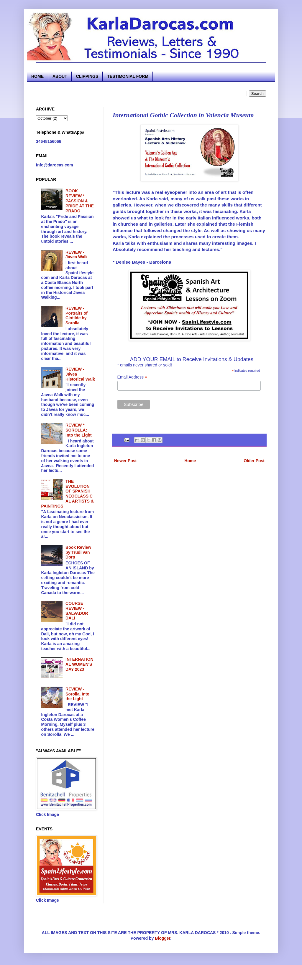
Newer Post (125, 460)
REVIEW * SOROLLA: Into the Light (78, 430)
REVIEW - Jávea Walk (76, 255)
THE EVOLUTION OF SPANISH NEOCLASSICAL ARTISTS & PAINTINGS (67, 493)
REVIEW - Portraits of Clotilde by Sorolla (76, 315)
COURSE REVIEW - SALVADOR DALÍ (76, 610)
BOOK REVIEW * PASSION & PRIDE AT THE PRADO (79, 201)
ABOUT (59, 76)
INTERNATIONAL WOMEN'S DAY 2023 (79, 664)
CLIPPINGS (87, 76)
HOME (37, 76)
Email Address (132, 377)
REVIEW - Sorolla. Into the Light (77, 694)
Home (190, 460)
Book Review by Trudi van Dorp (78, 552)
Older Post (254, 460)
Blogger (162, 938)
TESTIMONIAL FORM (127, 76)
